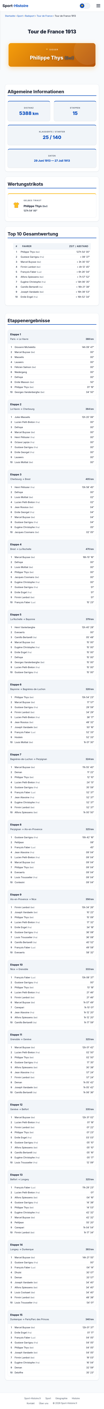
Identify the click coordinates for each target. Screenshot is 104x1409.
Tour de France (45, 16)
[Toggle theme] (84, 6)
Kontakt (31, 1403)
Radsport (29, 16)
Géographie (61, 1398)
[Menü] (98, 5)
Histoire (76, 1398)
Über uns (43, 1403)
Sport (15, 5)
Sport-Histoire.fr (32, 1398)
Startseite (10, 16)
